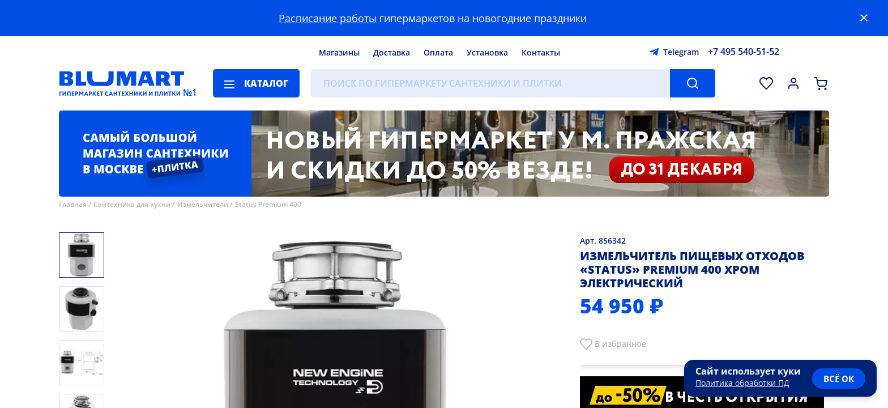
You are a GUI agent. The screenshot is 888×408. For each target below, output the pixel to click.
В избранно (618, 343)
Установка (487, 52)
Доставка (391, 52)
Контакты (541, 52)
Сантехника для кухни (131, 204)
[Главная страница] (122, 83)
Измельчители (202, 204)
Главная (73, 204)
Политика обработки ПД (742, 382)
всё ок (838, 378)
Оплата (438, 52)
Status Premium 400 (268, 204)
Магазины (339, 52)
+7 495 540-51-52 (743, 51)
